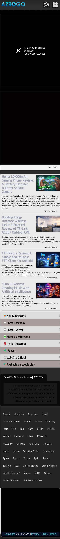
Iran (14, 429)
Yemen (27, 473)
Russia (16, 451)
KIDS (37, 473)
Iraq (22, 429)
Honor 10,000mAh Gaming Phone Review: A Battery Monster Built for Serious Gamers (18, 184)
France (38, 422)
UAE (17, 466)
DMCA (53, 534)
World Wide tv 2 (11, 473)
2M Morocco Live (32, 481)
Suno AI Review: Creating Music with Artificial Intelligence (16, 288)
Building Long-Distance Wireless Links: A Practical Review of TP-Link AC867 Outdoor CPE (16, 225)
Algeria (7, 414)
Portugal (47, 444)
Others (47, 473)
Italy (30, 429)
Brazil (44, 414)
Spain (6, 458)
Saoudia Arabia (31, 451)
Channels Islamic (11, 422)
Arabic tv (19, 414)
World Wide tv (49, 466)
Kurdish (51, 429)
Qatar (6, 451)
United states (30, 466)
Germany (50, 422)
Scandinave (49, 451)
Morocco (41, 436)
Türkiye (7, 466)
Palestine (34, 444)
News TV (8, 444)
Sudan (26, 458)
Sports (16, 458)
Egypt (27, 422)
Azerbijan (33, 414)
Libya (30, 436)
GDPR (45, 534)
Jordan (40, 429)
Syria (36, 458)
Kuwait (7, 436)
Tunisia (46, 458)
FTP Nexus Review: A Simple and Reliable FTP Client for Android (17, 257)
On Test (21, 444)
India (5, 429)
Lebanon (19, 436)
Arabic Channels (11, 481)
